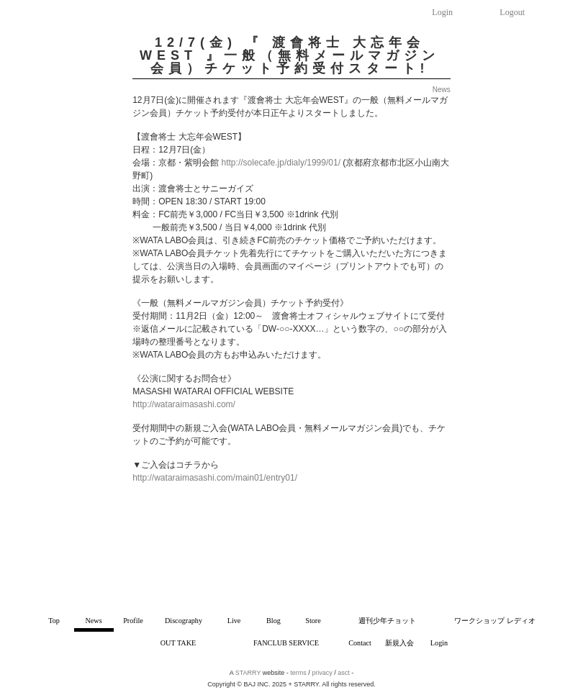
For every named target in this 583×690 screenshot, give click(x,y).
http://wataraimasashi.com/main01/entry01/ (214, 478)
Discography (183, 621)
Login (442, 12)
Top (54, 621)
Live (234, 621)
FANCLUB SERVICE (286, 643)
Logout (512, 12)
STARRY (248, 672)
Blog (273, 621)
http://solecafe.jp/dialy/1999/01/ (281, 163)
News (93, 621)
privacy (322, 672)
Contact (359, 643)
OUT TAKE (178, 643)
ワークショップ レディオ (494, 621)
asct (344, 672)
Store (313, 621)
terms (298, 672)
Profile (133, 621)
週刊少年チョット (387, 621)
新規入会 (399, 643)
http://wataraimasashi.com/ (183, 404)
